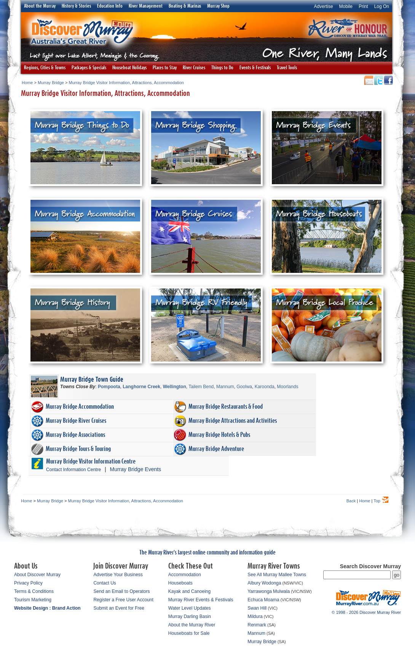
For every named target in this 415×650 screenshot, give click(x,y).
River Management (146, 6)
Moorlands (287, 386)
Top (377, 501)
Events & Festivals (255, 67)
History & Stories (76, 6)
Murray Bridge (51, 82)
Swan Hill (257, 608)
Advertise (323, 6)
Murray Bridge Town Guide (91, 380)
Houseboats (180, 583)
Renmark (256, 625)
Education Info (110, 6)
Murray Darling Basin (189, 616)
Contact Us (104, 583)
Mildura (254, 616)
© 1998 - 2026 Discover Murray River (366, 612)
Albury (253, 583)
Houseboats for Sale (189, 633)
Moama (271, 599)
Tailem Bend (201, 386)
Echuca (255, 599)
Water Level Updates (189, 608)
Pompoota (109, 386)
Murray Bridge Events (135, 469)
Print (363, 6)
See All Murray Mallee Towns (276, 574)
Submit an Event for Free (118, 608)
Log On (381, 6)
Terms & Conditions (34, 591)
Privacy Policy (28, 583)
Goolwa (244, 386)
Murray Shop (218, 6)
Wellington (174, 386)
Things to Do (222, 67)
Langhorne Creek (141, 386)
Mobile (346, 6)
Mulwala (281, 591)
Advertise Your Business (117, 574)
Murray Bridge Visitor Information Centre (91, 461)
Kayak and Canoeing (189, 591)
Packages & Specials (89, 67)
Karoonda (265, 386)
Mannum (225, 386)
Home (27, 82)
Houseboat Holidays (129, 67)
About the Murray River (191, 625)
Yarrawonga (259, 591)
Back (351, 501)
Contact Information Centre (73, 469)
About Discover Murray (37, 574)
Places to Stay (165, 67)
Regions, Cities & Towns (44, 67)
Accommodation (184, 574)
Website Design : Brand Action (47, 608)
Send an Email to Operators (121, 591)
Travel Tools (287, 67)
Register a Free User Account (123, 599)
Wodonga (271, 583)
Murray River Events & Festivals (200, 599)
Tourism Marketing (32, 599)
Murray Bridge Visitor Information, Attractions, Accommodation (126, 82)
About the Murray (40, 6)
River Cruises (194, 67)
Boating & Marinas (185, 6)
